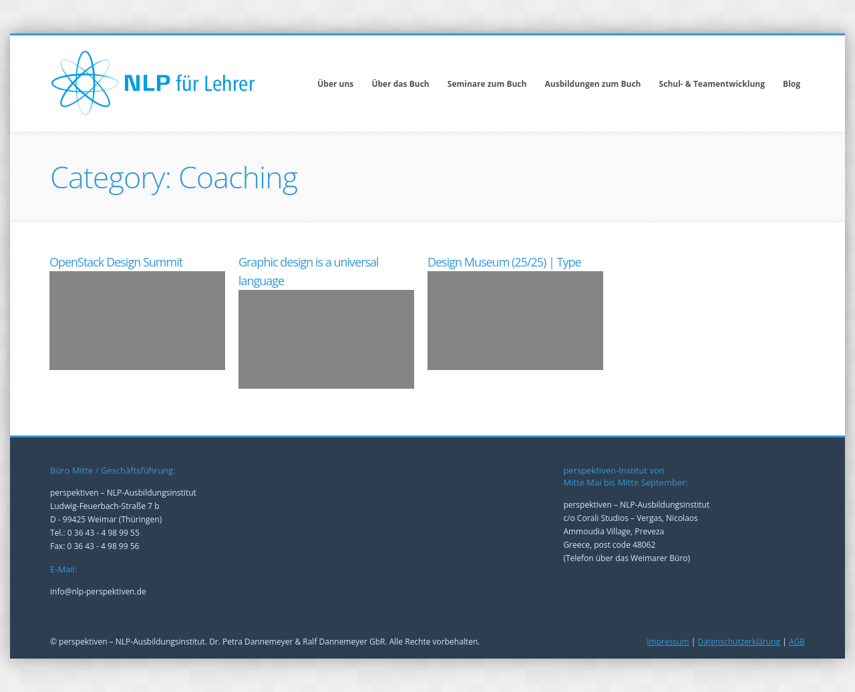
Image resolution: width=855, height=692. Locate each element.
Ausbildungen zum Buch (593, 84)
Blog (791, 84)
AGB (797, 641)
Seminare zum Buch (487, 84)
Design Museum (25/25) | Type (504, 262)
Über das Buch (400, 84)
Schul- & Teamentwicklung (712, 84)
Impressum (668, 641)
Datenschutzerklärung (738, 641)
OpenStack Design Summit (115, 262)
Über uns (335, 84)
